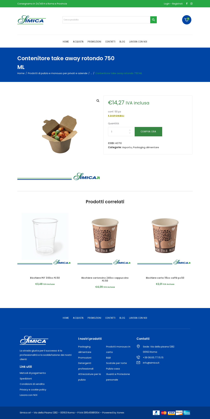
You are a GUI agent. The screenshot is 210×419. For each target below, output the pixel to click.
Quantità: (113, 123)
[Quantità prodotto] (120, 131)
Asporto (127, 147)
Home (21, 73)
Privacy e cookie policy (33, 389)
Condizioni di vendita (32, 384)
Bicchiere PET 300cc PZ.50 (45, 277)
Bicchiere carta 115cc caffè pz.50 (165, 277)
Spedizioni (26, 378)
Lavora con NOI (28, 395)
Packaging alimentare (146, 147)
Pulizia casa (113, 368)
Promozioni (84, 357)
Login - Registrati (173, 3)
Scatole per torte (116, 363)
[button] (98, 101)
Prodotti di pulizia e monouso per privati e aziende (57, 73)
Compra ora (148, 131)
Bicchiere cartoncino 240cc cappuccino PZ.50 (105, 279)
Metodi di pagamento (33, 373)
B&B (108, 357)
